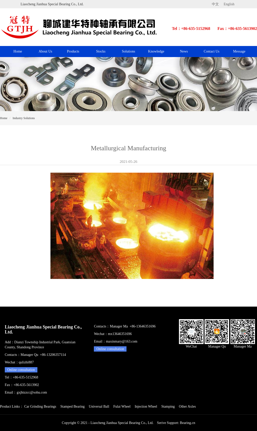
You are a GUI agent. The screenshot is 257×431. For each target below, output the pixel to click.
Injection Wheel (146, 406)
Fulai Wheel (122, 406)
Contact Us (212, 51)
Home (18, 51)
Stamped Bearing (72, 406)
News (184, 51)
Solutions (128, 51)
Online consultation (21, 370)
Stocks (100, 51)
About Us (45, 51)
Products (73, 51)
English (229, 4)
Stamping (168, 406)
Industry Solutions (24, 118)
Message (239, 51)
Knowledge (156, 51)
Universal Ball (99, 406)
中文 (215, 4)
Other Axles (187, 406)
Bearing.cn (187, 423)
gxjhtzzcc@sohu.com (32, 392)
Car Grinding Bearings (40, 406)
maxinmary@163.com (121, 341)
